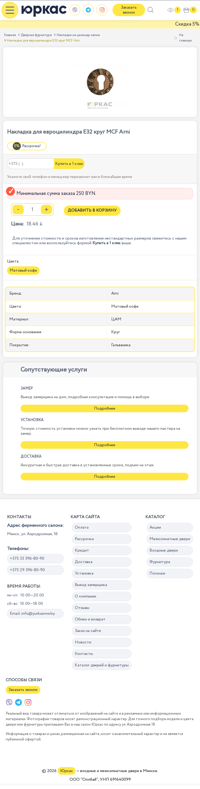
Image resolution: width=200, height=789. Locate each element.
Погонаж (157, 573)
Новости (83, 642)
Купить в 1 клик (69, 164)
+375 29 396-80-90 (27, 570)
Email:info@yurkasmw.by (32, 614)
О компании (85, 596)
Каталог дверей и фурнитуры (102, 665)
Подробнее (104, 408)
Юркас (66, 771)
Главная (10, 35)
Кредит (82, 550)
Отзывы (82, 608)
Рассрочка (84, 539)
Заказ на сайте (88, 631)
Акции (155, 527)
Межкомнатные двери (169, 539)
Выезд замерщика (91, 585)
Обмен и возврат (90, 619)
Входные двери (163, 550)
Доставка (83, 562)
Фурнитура (159, 562)
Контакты (84, 654)
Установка (84, 573)
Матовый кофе (23, 270)
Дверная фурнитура (36, 35)
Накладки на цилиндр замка (78, 35)
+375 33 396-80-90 (27, 558)
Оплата (82, 527)
